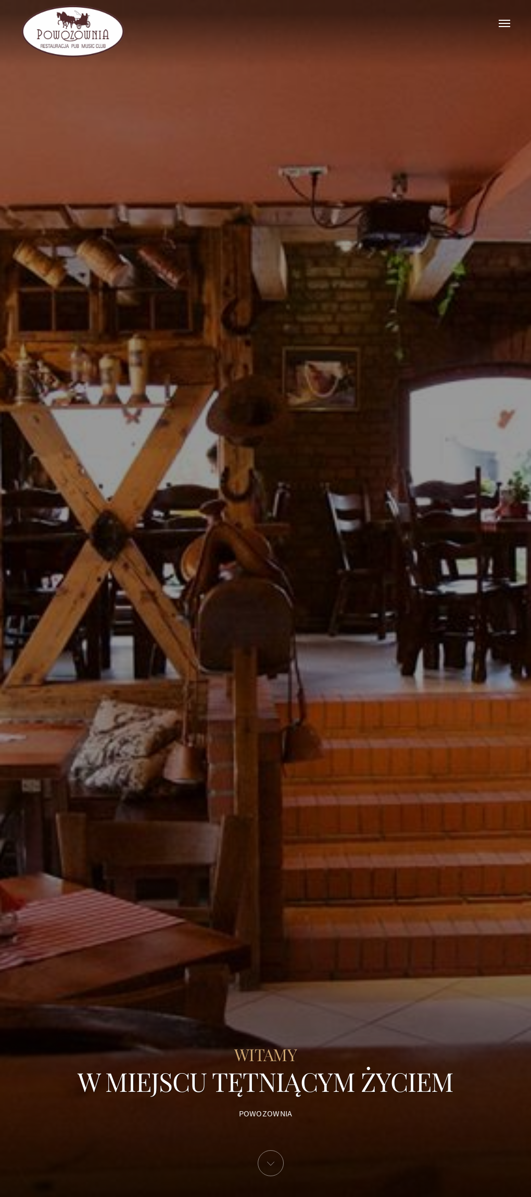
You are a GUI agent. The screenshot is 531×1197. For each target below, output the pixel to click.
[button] (271, 1163)
